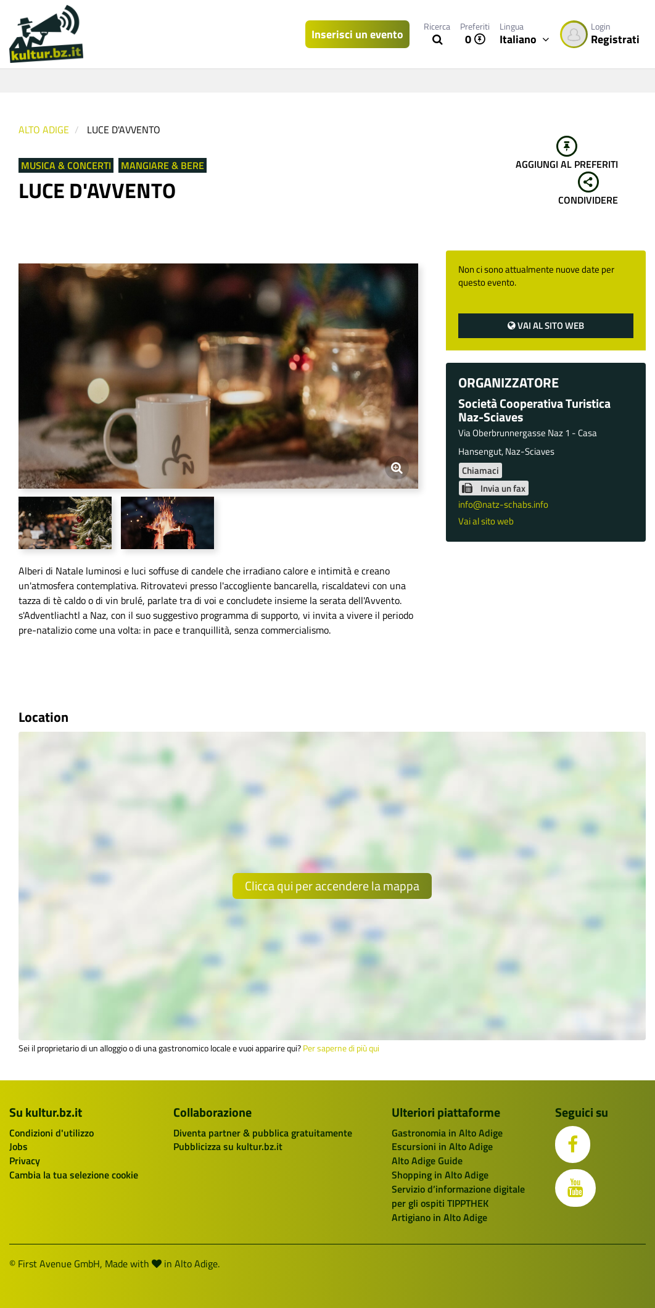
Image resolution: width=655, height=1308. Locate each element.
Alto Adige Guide (427, 1160)
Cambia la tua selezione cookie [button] (73, 1174)
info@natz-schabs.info (503, 504)
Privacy (24, 1160)
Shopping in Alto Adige (440, 1174)
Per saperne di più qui (341, 1048)
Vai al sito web (546, 325)
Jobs (18, 1146)
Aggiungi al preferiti (567, 154)
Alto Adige (44, 129)
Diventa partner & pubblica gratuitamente (262, 1132)
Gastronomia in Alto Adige (447, 1132)
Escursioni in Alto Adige (442, 1146)
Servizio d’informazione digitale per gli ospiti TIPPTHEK (458, 1196)
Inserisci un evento (357, 34)
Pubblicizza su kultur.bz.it (227, 1146)
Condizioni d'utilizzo (51, 1132)
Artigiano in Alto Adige (439, 1217)
